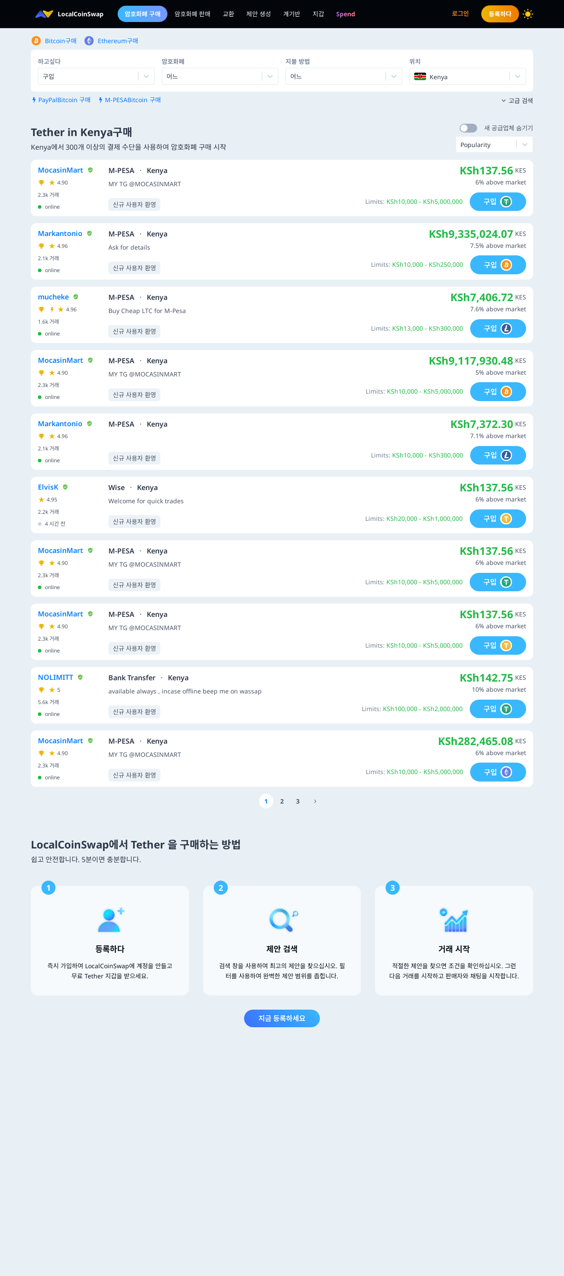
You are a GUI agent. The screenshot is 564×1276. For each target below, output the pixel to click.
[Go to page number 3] (298, 801)
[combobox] (167, 76)
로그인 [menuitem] (460, 13)
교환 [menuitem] (228, 14)
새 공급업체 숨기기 (508, 128)
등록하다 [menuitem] (500, 14)
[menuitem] (345, 14)
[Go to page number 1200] (315, 801)
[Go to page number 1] (266, 801)
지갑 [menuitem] (318, 14)
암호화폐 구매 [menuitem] (142, 14)
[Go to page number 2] (282, 801)
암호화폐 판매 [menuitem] (192, 14)
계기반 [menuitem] (292, 14)
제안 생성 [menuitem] (258, 14)
